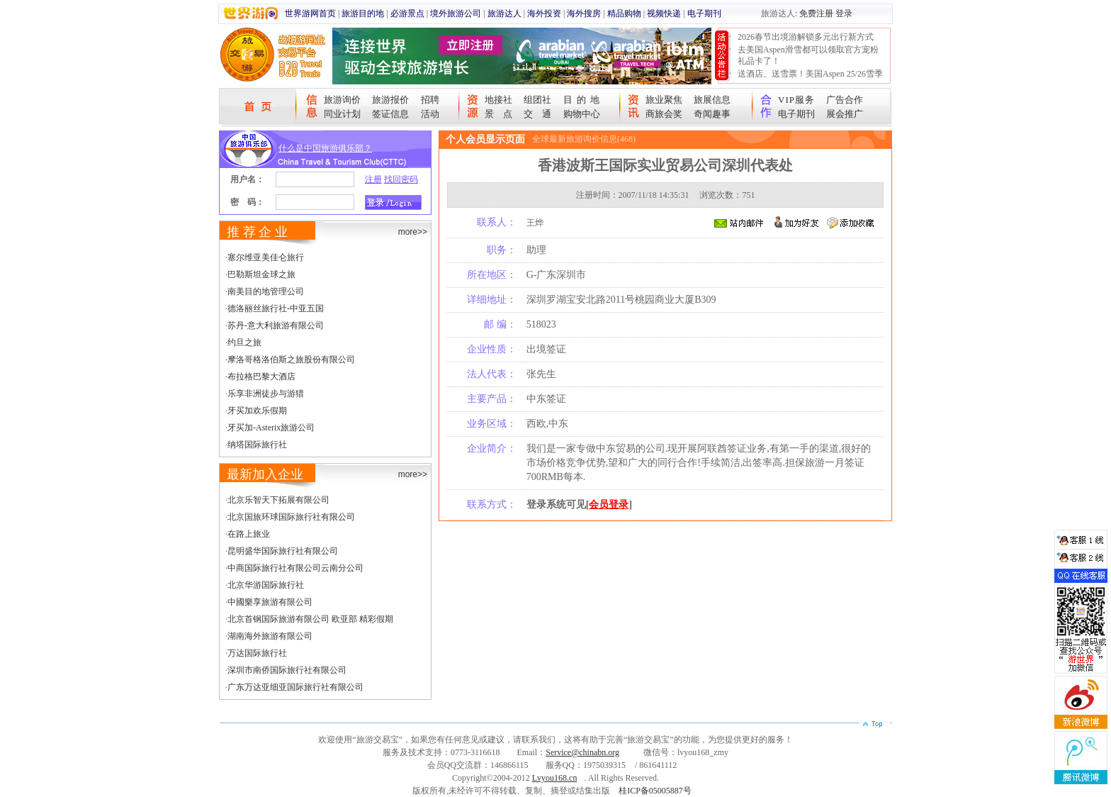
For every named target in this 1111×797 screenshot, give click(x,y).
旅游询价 (342, 99)
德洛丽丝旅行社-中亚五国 (275, 308)
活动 (430, 113)
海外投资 (544, 13)
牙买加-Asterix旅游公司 (271, 428)
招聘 (430, 99)
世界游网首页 (310, 13)
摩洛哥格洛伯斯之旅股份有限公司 (291, 359)
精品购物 (624, 13)
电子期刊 (704, 13)
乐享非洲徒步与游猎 (265, 393)
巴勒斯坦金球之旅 (261, 274)
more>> (412, 232)
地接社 (498, 99)
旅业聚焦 (663, 99)
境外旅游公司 (455, 13)
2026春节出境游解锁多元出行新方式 (806, 37)
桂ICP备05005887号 (655, 791)
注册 (373, 179)
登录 (843, 13)
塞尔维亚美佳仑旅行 (265, 257)
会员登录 (608, 504)
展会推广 (844, 113)
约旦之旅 (244, 342)
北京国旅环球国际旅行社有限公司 (291, 517)
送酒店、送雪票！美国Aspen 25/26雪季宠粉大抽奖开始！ (810, 79)
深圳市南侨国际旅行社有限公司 (286, 670)
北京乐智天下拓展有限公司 (278, 500)
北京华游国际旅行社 (265, 585)
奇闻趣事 (712, 113)
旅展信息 (712, 99)
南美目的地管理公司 (265, 291)
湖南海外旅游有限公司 (269, 636)
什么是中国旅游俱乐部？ (325, 148)
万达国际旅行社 (257, 653)
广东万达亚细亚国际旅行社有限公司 (295, 687)
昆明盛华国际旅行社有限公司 (282, 551)
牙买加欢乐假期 (257, 411)
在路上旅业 (248, 534)
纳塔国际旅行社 (257, 445)
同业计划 (342, 113)
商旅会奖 (663, 113)
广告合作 (844, 99)
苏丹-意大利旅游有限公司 (275, 325)
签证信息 (390, 113)
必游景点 (407, 13)
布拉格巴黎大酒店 (261, 376)
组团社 (537, 99)
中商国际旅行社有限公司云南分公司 (295, 568)
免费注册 (816, 13)
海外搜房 (584, 13)
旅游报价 (390, 99)
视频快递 (664, 13)
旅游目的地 (363, 13)
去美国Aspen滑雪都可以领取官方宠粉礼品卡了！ (808, 55)
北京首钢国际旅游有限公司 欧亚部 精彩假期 (310, 619)
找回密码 (401, 179)
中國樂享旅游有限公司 (269, 602)
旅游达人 (504, 13)
